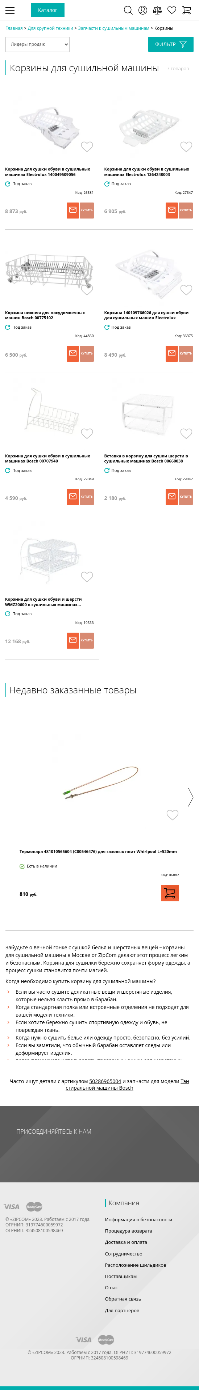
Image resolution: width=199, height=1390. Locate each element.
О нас (111, 1287)
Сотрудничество (123, 1253)
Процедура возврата (129, 1230)
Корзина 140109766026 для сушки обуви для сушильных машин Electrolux (146, 315)
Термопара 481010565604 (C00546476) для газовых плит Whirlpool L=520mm (98, 851)
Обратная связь (123, 1298)
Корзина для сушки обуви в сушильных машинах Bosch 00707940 (47, 458)
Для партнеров (122, 1310)
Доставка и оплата (126, 1242)
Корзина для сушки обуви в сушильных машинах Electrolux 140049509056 (47, 171)
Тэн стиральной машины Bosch (127, 1084)
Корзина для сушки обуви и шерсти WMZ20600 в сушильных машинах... (43, 601)
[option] (99, 812)
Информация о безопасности (138, 1219)
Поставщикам (121, 1276)
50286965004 (105, 1081)
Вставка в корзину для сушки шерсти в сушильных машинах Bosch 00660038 (146, 458)
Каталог (47, 10)
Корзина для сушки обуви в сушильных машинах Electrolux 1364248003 (147, 171)
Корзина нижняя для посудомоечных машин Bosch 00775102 (45, 315)
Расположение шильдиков (135, 1265)
